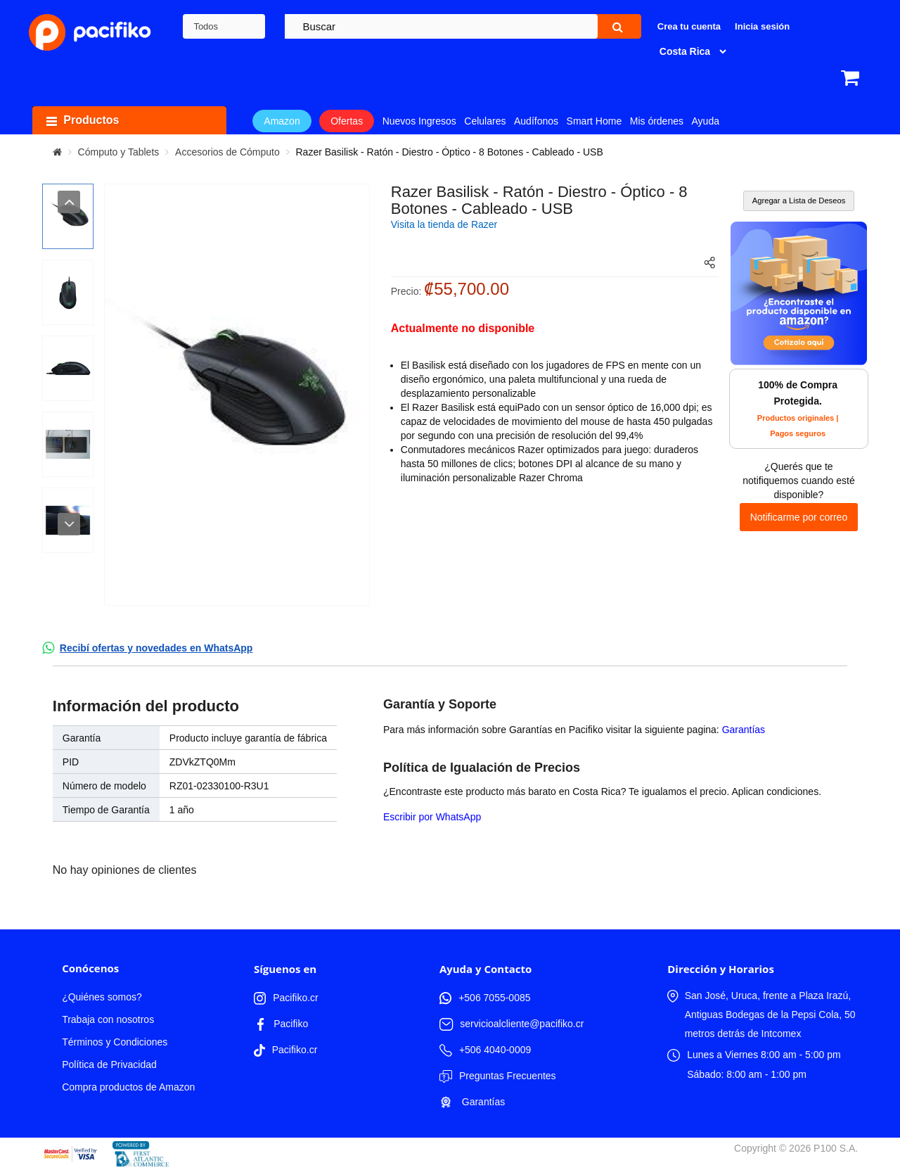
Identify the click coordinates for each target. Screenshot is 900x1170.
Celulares (485, 121)
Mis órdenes (656, 121)
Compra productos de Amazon (128, 1087)
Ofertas (346, 121)
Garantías (743, 729)
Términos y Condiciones (114, 1042)
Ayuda (705, 121)
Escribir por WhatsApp (432, 816)
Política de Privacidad (109, 1064)
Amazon (282, 121)
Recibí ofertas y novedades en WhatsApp (156, 648)
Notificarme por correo (799, 517)
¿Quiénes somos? (102, 997)
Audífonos (536, 121)
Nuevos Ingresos (419, 121)
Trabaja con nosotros (108, 1019)
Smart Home (594, 121)
